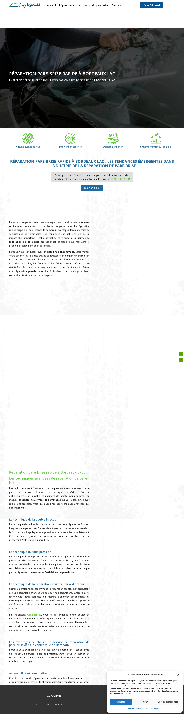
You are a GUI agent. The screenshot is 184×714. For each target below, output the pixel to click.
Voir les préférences (168, 701)
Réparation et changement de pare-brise (84, 5)
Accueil (51, 5)
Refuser (144, 701)
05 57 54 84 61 (151, 5)
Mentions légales (153, 708)
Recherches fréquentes (92, 698)
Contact (116, 5)
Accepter (120, 701)
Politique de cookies (136, 708)
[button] (178, 674)
